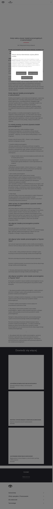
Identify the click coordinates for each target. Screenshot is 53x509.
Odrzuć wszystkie (33, 73)
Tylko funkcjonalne (21, 73)
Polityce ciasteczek (16, 60)
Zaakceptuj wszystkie (27, 77)
